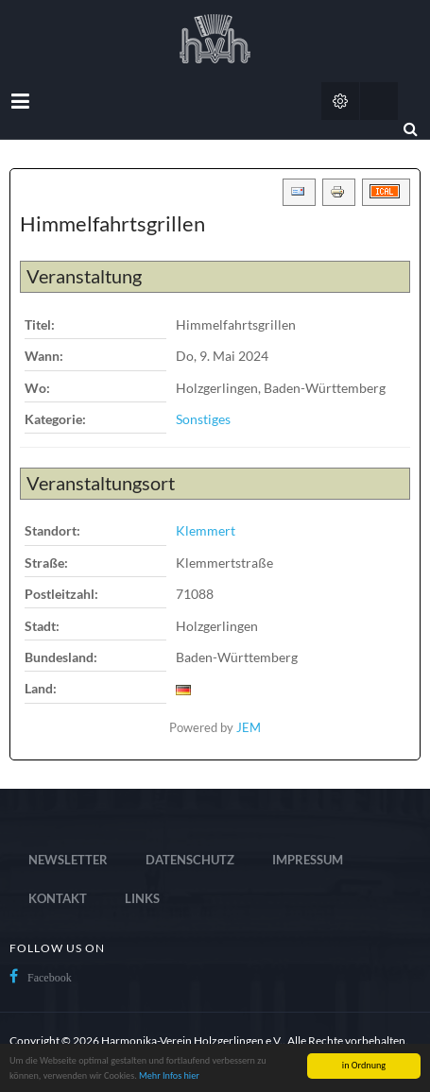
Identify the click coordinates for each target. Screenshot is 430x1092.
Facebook (49, 977)
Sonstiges (203, 419)
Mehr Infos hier (169, 1075)
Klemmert (205, 530)
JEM (248, 728)
